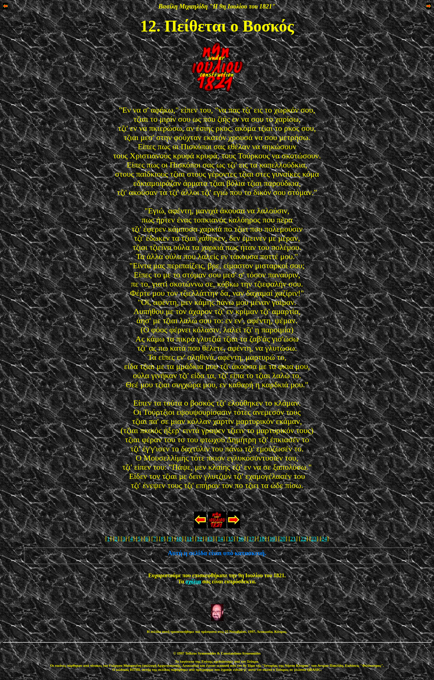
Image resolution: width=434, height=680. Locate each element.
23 (314, 539)
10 (179, 539)
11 (189, 539)
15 (230, 539)
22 (303, 539)
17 (251, 539)
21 (293, 539)
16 (241, 539)
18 (261, 539)
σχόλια (193, 581)
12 (199, 539)
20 (282, 539)
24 (324, 539)
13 (210, 539)
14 (220, 539)
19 (272, 539)
